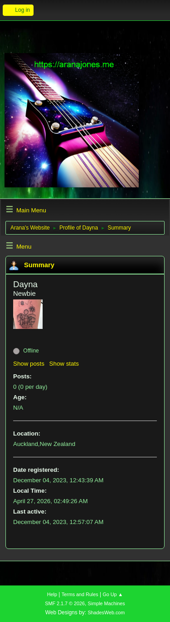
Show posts (28, 363)
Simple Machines (106, 603)
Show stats (64, 363)
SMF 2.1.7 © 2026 (65, 603)
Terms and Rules (80, 594)
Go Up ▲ (112, 594)
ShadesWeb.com (106, 612)
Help (52, 594)
